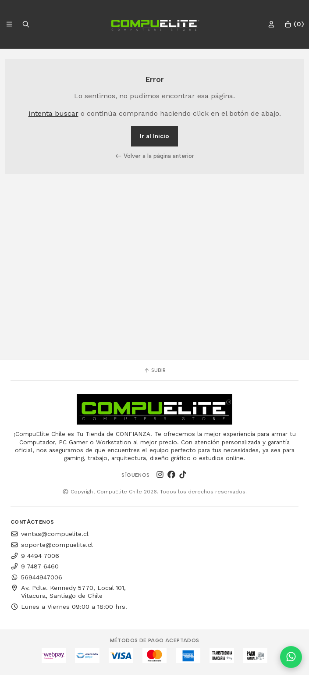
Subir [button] (155, 370)
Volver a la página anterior (155, 155)
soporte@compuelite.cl (52, 544)
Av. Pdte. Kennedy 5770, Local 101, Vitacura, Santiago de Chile (68, 591)
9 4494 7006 (35, 555)
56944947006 (36, 577)
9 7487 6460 (35, 566)
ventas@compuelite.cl (50, 533)
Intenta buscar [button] (53, 113)
